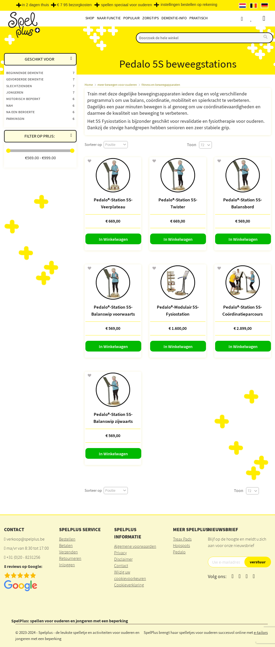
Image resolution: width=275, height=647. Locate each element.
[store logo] (23, 24)
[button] (89, 161)
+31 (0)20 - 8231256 (23, 557)
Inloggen (67, 564)
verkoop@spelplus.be (25, 539)
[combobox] (204, 37)
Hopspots (181, 545)
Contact (121, 565)
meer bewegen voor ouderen (117, 85)
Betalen (66, 545)
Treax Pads (182, 539)
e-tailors (261, 632)
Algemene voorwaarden (135, 546)
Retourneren (70, 558)
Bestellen (67, 539)
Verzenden (68, 551)
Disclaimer (123, 559)
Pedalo (179, 551)
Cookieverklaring (129, 584)
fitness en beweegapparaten (161, 85)
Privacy (120, 552)
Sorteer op (93, 144)
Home (89, 85)
